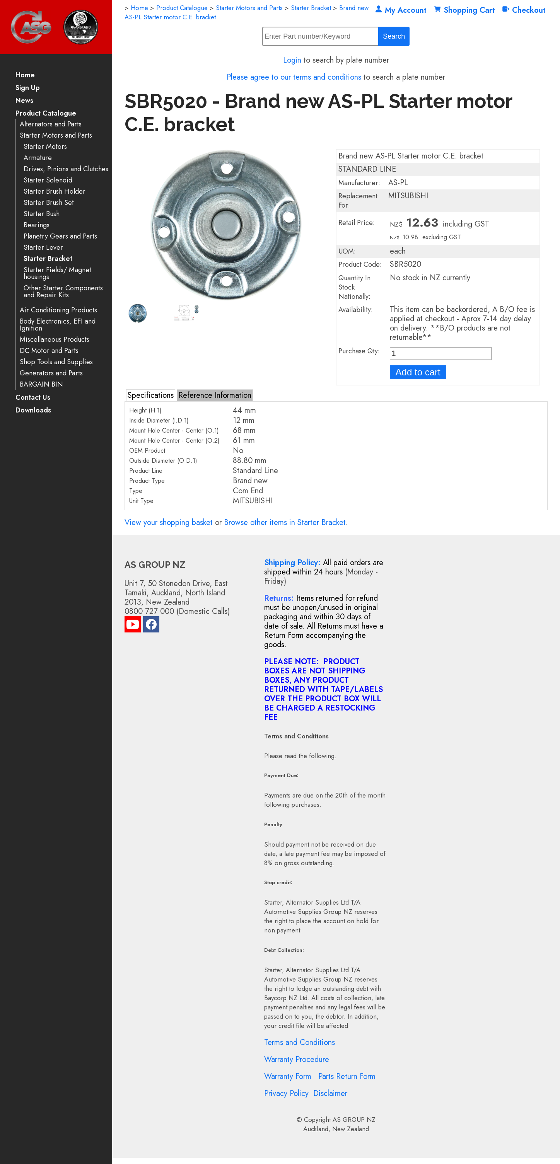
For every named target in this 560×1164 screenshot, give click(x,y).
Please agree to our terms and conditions (294, 77)
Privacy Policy (286, 1093)
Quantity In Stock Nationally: (354, 287)
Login (292, 60)
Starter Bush (42, 214)
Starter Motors (45, 146)
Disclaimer (330, 1093)
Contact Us (32, 398)
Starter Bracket (48, 258)
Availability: (355, 310)
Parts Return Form (347, 1076)
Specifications (151, 395)
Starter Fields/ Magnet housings (57, 273)
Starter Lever (43, 247)
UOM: (347, 251)
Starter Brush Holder (54, 191)
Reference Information (214, 395)
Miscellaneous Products (54, 339)
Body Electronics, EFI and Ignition (58, 325)
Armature (38, 158)
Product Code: (360, 264)
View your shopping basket (169, 522)
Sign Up (27, 88)
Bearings (37, 225)
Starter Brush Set (49, 202)
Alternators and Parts (51, 124)
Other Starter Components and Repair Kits (63, 292)
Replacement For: (357, 200)
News (24, 101)
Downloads (33, 411)
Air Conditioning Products (58, 310)
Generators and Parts (51, 373)
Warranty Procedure (296, 1059)
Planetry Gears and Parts (60, 236)
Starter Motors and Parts (56, 135)
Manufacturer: (359, 183)
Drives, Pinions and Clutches (66, 169)
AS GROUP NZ (354, 1119)
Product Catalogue (45, 114)
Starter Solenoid (48, 180)
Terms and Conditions (299, 1042)
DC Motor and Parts (49, 350)
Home (25, 76)
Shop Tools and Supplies (56, 362)
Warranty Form (287, 1076)
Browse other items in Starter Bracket (285, 522)
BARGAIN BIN (41, 384)
